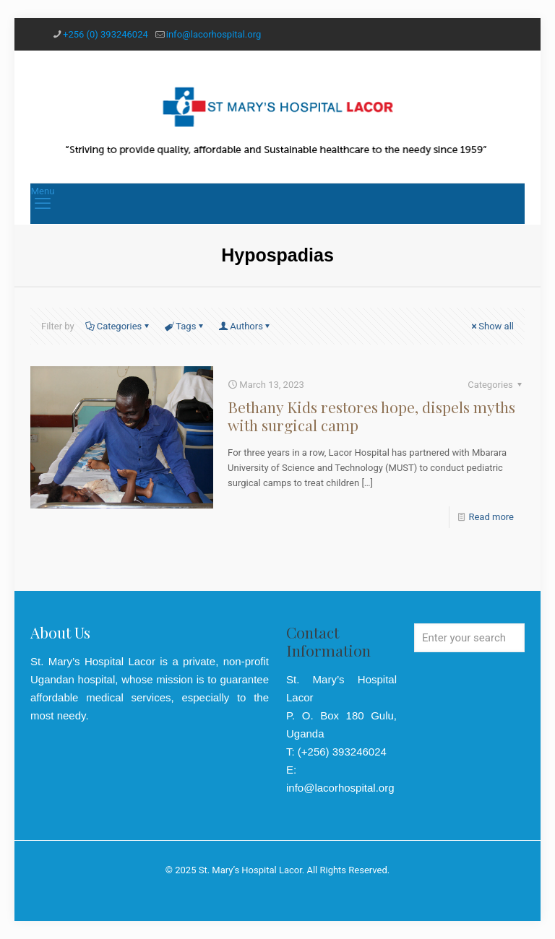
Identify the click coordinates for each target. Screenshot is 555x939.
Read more (491, 516)
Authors (245, 326)
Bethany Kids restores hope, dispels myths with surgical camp (371, 416)
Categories (118, 326)
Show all (491, 326)
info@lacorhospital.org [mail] (213, 34)
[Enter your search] (469, 637)
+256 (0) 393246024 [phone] (105, 34)
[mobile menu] (42, 203)
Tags (184, 326)
